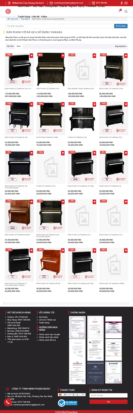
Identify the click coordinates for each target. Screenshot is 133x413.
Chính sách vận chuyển (49, 334)
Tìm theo (10, 46)
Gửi (108, 402)
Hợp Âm (73, 6)
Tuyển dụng (44, 323)
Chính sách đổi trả (47, 340)
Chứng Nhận (51, 6)
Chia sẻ (63, 6)
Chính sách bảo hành (48, 337)
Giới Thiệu (38, 6)
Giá (19, 46)
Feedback (91, 6)
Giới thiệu (43, 317)
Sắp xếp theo (121, 46)
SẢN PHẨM (24, 6)
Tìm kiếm (121, 26)
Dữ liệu (101, 6)
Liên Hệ (35, 16)
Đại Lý (81, 6)
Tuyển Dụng (24, 16)
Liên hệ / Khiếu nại (47, 320)
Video (44, 16)
